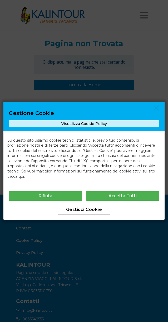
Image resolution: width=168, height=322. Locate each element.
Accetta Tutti (122, 195)
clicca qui (15, 176)
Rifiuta (45, 195)
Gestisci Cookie (84, 209)
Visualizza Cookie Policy (84, 123)
